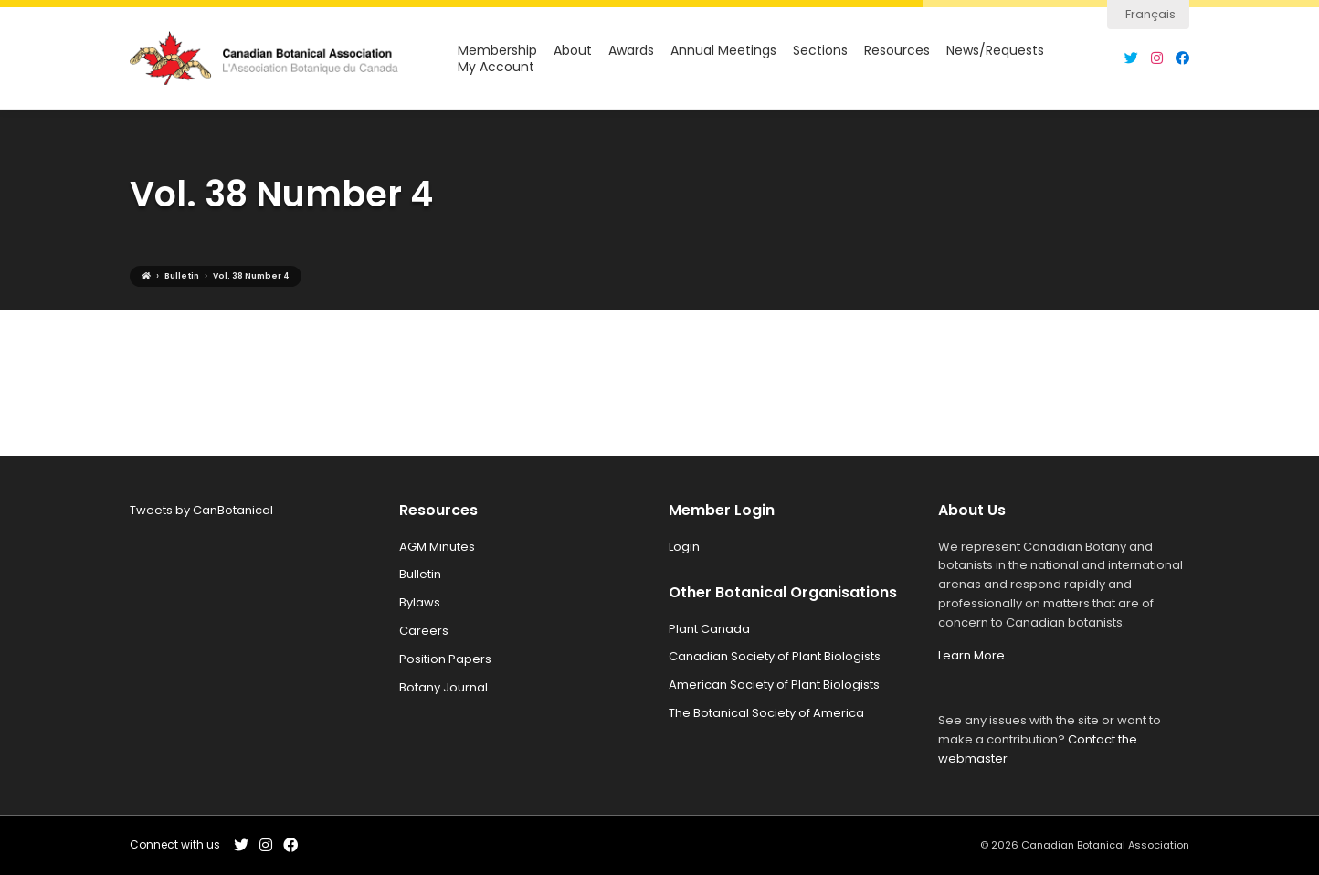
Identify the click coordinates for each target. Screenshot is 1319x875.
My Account (496, 67)
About (573, 50)
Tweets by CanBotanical (201, 510)
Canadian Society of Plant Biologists (775, 656)
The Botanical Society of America (766, 713)
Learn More (971, 655)
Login (684, 546)
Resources (897, 50)
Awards (631, 50)
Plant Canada (709, 629)
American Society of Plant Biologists (774, 684)
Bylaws (419, 602)
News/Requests (995, 50)
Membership (497, 50)
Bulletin (420, 574)
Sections (820, 50)
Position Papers (445, 659)
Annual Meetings (723, 50)
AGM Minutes (437, 546)
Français (1150, 14)
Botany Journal (443, 687)
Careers (423, 630)
